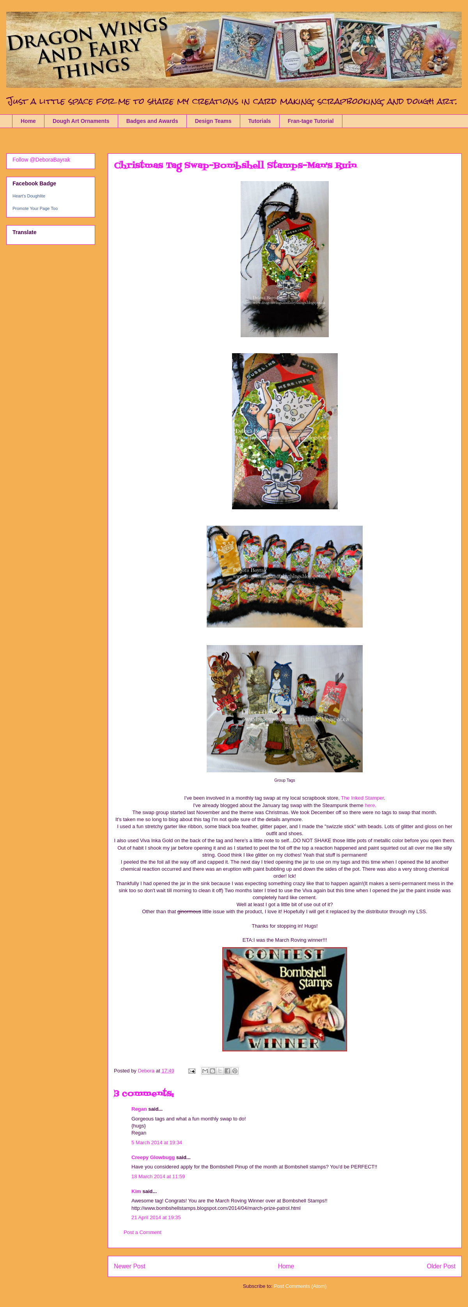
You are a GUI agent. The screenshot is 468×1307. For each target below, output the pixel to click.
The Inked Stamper (362, 798)
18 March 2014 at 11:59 (158, 1176)
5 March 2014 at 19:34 (156, 1142)
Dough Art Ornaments (81, 121)
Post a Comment (142, 1232)
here (369, 805)
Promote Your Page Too (35, 208)
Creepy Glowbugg (153, 1157)
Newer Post (129, 1266)
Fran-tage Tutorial (311, 121)
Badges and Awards (152, 121)
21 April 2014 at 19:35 (156, 1217)
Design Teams (213, 121)
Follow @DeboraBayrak (41, 159)
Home (28, 121)
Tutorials (259, 121)
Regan (139, 1109)
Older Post (441, 1266)
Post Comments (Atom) (300, 1286)
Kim (136, 1191)
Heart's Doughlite (28, 196)
